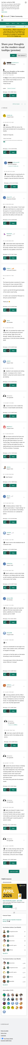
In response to (13, 166)
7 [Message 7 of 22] (8, 741)
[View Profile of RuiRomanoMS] (16, 162)
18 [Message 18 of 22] (7, 306)
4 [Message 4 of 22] (7, 824)
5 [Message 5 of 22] (7, 786)
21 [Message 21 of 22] (7, 148)
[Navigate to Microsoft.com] (5, 16)
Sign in (13, 23)
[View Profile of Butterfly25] (9, 233)
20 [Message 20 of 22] (7, 219)
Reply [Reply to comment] (13, 152)
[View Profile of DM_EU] (8, 496)
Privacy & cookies (4, 1030)
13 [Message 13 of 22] (7, 481)
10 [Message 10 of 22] (7, 584)
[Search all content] (16, 26)
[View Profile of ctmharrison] (9, 563)
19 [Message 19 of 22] (7, 254)
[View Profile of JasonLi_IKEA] (10, 598)
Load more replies (14, 871)
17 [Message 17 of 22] (7, 347)
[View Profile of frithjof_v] (9, 268)
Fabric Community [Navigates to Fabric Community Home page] (16, 16)
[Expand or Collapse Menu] (2, 20)
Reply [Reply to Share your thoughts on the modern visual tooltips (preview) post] (13, 95)
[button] (13, 55)
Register (7, 23)
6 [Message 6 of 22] (7, 707)
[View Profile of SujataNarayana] (15, 62)
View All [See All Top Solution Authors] (5, 953)
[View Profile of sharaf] (8, 320)
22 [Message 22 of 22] (8, 183)
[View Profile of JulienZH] (9, 532)
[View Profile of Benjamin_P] (9, 426)
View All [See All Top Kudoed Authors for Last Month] (5, 985)
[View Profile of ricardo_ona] (9, 115)
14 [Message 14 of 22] (7, 453)
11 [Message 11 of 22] (7, 549)
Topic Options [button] (21, 55)
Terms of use (3, 1033)
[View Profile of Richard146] (9, 632)
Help (18, 23)
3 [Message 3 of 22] (7, 859)
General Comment (11, 88)
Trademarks (3, 1035)
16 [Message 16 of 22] (7, 381)
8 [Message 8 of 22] (7, 670)
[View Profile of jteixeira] (8, 467)
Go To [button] (23, 23)
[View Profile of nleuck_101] (9, 197)
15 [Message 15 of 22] (7, 412)
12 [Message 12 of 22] (7, 518)
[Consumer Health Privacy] (14, 1040)
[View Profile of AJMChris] (9, 685)
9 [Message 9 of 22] (7, 618)
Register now (17, 36)
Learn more (4, 12)
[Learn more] (7, 906)
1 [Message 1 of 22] (7, 92)
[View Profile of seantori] (8, 361)
